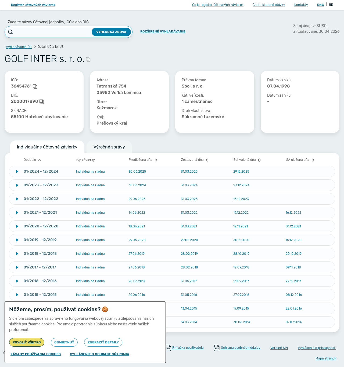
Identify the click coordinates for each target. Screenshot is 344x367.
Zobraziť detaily (103, 342)
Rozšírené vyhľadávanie (162, 31)
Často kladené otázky (269, 5)
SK (331, 4)
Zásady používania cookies (35, 354)
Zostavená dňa (195, 160)
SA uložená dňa (301, 160)
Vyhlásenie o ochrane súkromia (99, 354)
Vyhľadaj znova (111, 32)
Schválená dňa (248, 160)
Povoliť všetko (27, 342)
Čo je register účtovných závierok (217, 5)
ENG (320, 5)
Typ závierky (85, 160)
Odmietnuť (64, 342)
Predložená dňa (144, 160)
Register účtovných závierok (33, 5)
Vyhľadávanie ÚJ (19, 47)
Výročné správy (109, 147)
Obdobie (33, 160)
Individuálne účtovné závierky (47, 147)
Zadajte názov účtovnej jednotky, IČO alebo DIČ (48, 22)
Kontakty (301, 5)
